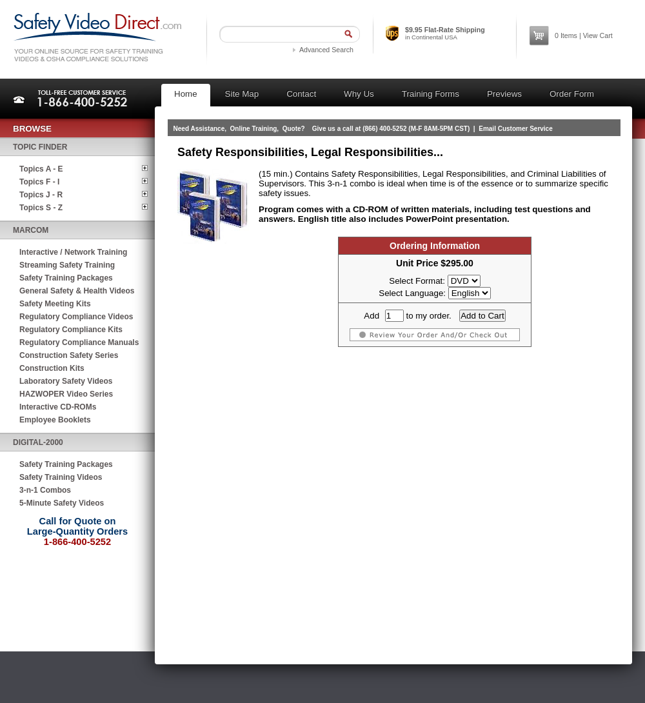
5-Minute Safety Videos (61, 503)
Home (185, 94)
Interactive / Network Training (73, 252)
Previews (504, 94)
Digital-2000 (38, 442)
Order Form (572, 94)
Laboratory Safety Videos (66, 381)
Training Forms (430, 94)
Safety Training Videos (60, 477)
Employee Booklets (55, 419)
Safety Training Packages (66, 277)
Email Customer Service (516, 128)
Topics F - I (39, 181)
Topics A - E (41, 168)
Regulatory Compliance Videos (76, 316)
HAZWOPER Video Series (66, 394)
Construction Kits (51, 368)
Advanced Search (326, 50)
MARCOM (30, 230)
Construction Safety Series (68, 355)
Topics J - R (41, 194)
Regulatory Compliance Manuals (79, 342)
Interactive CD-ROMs (57, 406)
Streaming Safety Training (67, 265)
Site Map (242, 94)
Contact (301, 94)
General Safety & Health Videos (77, 290)
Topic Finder (40, 147)
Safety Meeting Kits (55, 303)
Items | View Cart (584, 35)
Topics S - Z (41, 207)
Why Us (359, 94)
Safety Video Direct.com (97, 37)
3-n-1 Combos (45, 490)
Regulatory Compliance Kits (71, 329)
